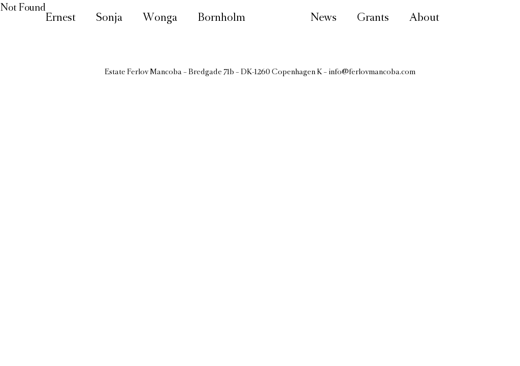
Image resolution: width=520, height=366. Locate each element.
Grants (373, 18)
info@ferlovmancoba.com (372, 72)
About (424, 18)
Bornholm (221, 18)
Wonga (160, 18)
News (323, 18)
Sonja (109, 18)
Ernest (60, 18)
